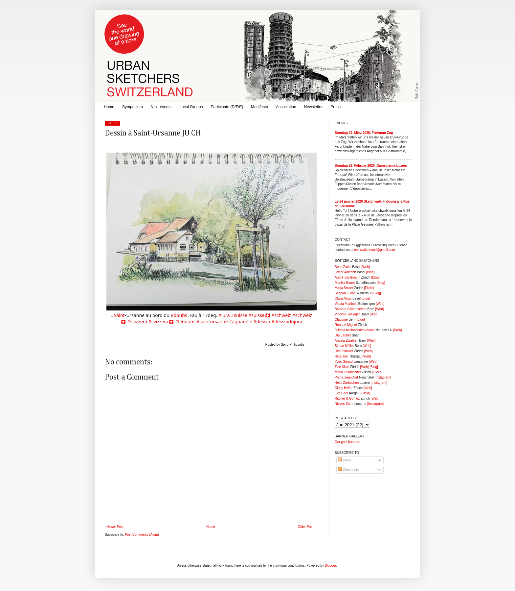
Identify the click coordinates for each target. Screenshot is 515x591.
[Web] (365, 267)
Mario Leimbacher (348, 372)
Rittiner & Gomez (347, 398)
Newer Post (114, 527)
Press (335, 107)
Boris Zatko (343, 267)
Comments (348, 470)
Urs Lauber (343, 335)
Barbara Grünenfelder (351, 309)
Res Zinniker (344, 351)
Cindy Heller (343, 388)
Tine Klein (342, 367)
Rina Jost (341, 356)
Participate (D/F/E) (227, 107)
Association (286, 107)
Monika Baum (345, 282)
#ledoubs (185, 321)
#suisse (239, 315)
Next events (161, 107)
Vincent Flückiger (347, 314)
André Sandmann (347, 277)
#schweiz (281, 315)
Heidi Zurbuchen (347, 382)
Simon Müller (344, 346)
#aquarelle (240, 321)
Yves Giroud (343, 361)
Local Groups (191, 107)
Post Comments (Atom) (142, 534)
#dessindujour (286, 321)
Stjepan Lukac (345, 293)
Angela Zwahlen (346, 340)
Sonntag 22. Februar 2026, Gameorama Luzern (371, 165)
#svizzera (137, 321)
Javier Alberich (345, 272)
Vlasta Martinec (346, 304)
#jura (224, 315)
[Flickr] (368, 288)
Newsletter (313, 107)
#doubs (178, 315)
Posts (344, 460)
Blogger (330, 565)
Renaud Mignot (346, 325)
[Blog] (370, 272)
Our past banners (347, 442)
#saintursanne (212, 321)
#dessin (262, 321)
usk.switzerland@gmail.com (374, 250)
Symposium (132, 107)
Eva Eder (341, 393)
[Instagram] (383, 377)
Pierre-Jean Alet (346, 377)
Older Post (305, 527)
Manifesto (259, 107)
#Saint (118, 315)
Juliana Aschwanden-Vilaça (355, 330)
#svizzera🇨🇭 (161, 321)
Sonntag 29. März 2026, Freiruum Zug (364, 133)
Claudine (341, 319)
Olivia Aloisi (343, 298)
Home (109, 107)
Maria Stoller (344, 288)
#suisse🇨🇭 (259, 315)
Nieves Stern (344, 404)
